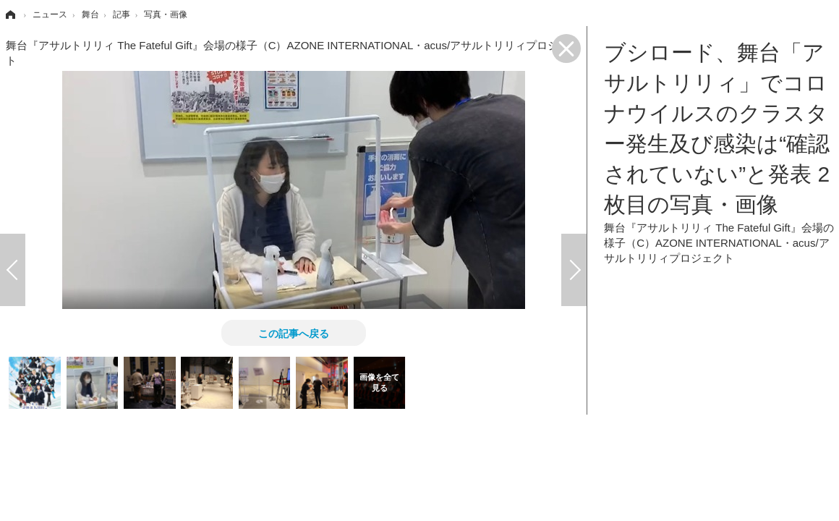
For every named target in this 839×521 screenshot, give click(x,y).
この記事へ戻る (293, 333)
